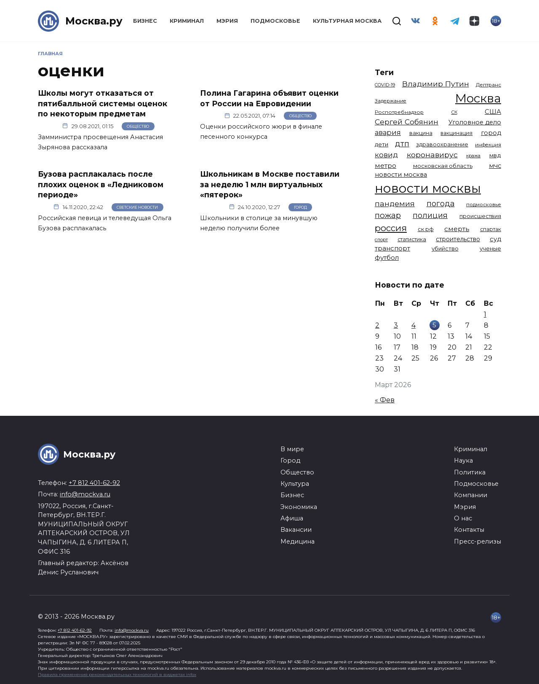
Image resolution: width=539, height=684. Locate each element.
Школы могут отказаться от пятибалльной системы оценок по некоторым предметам (102, 103)
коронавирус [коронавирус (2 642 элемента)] (432, 154)
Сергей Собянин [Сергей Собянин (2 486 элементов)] (406, 121)
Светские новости (137, 207)
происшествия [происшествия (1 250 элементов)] (480, 216)
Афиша (291, 518)
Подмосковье (275, 21)
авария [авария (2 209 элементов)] (388, 132)
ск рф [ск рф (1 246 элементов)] (426, 229)
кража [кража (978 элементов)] (473, 156)
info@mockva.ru (85, 494)
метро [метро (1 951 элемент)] (385, 166)
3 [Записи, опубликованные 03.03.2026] (396, 325)
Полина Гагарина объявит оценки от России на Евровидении (269, 98)
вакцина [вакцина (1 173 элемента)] (420, 133)
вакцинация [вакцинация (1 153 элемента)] (456, 133)
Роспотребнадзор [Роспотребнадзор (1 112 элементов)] (399, 112)
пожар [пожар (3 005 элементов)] (388, 215)
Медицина (297, 541)
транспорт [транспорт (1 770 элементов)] (392, 248)
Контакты (469, 529)
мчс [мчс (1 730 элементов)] (495, 166)
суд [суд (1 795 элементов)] (495, 239)
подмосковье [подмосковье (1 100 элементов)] (483, 204)
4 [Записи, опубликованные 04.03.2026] (413, 325)
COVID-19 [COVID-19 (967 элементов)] (385, 85)
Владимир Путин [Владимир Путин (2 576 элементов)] (435, 83)
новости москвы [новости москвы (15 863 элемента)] (428, 188)
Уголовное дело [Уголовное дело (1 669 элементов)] (474, 122)
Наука (463, 460)
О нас (463, 518)
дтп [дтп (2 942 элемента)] (402, 143)
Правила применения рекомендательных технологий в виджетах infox (117, 674)
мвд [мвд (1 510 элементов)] (495, 155)
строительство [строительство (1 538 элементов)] (458, 239)
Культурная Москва (347, 21)
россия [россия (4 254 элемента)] (391, 228)
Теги (384, 72)
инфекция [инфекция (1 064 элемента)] (488, 145)
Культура (294, 483)
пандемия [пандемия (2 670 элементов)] (395, 203)
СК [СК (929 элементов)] (454, 112)
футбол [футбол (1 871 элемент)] (387, 257)
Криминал (187, 21)
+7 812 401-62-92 (94, 483)
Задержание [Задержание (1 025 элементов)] (390, 101)
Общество (138, 126)
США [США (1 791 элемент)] (493, 112)
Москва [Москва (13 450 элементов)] (478, 98)
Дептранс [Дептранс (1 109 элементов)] (488, 85)
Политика (470, 472)
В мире (292, 449)
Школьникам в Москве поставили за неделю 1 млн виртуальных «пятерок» (269, 184)
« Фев (385, 400)
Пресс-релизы (477, 541)
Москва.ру (94, 21)
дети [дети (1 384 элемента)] (381, 144)
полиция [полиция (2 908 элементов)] (430, 215)
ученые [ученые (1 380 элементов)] (490, 248)
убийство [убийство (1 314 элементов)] (445, 248)
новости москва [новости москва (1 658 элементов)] (401, 174)
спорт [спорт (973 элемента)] (381, 239)
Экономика (298, 507)
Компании (470, 495)
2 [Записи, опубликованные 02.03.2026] (377, 325)
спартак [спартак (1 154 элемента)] (490, 229)
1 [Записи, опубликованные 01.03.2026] (485, 314)
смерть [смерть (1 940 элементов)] (456, 229)
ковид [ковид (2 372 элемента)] (386, 155)
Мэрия (227, 21)
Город (300, 207)
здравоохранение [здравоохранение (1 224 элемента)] (442, 144)
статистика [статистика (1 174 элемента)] (412, 239)
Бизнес (145, 21)
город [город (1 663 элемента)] (491, 133)
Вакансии (296, 529)
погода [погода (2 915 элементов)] (441, 203)
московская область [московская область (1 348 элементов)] (442, 165)
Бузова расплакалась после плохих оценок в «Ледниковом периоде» (100, 184)
